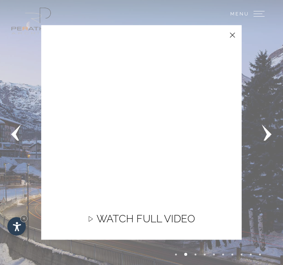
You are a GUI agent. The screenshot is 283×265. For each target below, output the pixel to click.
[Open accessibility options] (16, 226)
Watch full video (141, 222)
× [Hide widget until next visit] (23, 218)
